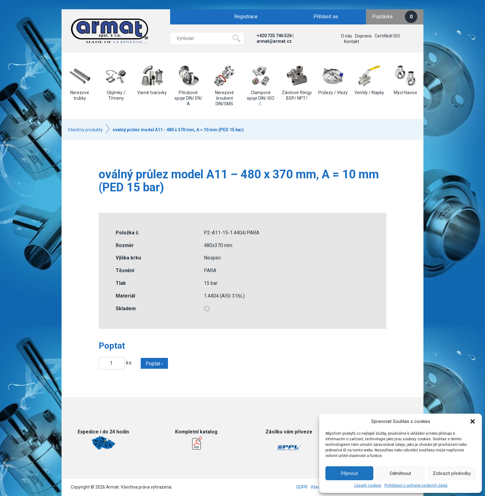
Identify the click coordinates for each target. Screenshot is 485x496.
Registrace (246, 17)
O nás (346, 35)
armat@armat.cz (274, 41)
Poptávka (394, 17)
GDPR (301, 487)
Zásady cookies (367, 485)
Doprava (363, 35)
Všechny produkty (85, 129)
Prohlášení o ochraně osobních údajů (416, 485)
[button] (473, 421)
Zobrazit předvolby (452, 473)
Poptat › (154, 364)
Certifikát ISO (387, 35)
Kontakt (351, 41)
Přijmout (349, 473)
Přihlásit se (325, 17)
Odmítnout (400, 473)
